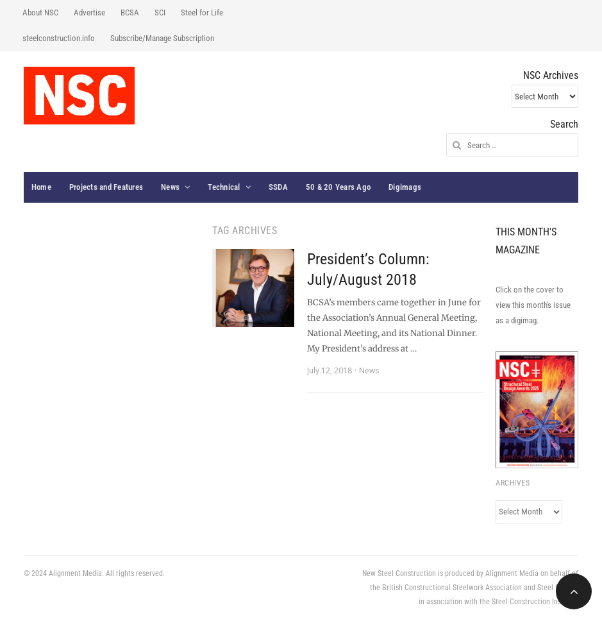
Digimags (405, 187)
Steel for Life (202, 12)
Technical (224, 187)
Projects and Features (106, 187)
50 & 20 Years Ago (338, 187)
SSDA (278, 187)
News (170, 187)
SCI (160, 12)
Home (41, 187)
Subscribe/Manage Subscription (162, 38)
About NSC (40, 12)
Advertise (89, 12)
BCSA (130, 12)
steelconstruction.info (58, 38)
